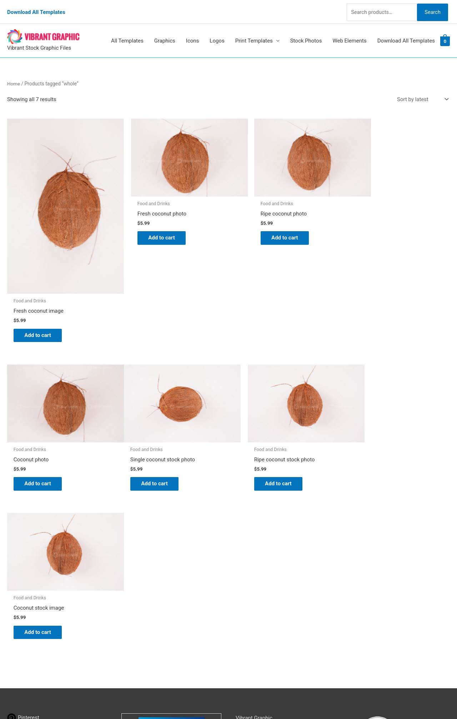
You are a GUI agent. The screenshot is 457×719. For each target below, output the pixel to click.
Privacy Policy (252, 600)
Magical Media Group (362, 699)
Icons (192, 35)
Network (294, 699)
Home (13, 78)
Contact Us (249, 590)
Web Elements (349, 35)
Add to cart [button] (41, 312)
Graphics (164, 35)
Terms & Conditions (259, 610)
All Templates (127, 35)
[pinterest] (23, 540)
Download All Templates (36, 9)
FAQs (242, 570)
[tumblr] (21, 551)
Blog (241, 550)
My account (249, 580)
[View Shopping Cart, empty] (445, 35)
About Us (246, 560)
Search (431, 8)
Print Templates (254, 35)
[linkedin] (22, 561)
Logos (217, 35)
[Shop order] (421, 93)
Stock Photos (306, 35)
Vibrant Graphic (254, 540)
